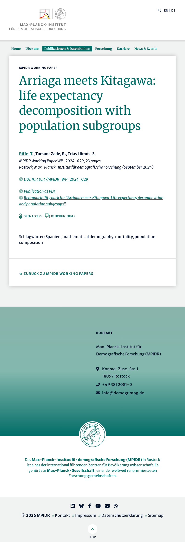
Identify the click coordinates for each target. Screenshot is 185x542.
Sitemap (156, 515)
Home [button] (16, 48)
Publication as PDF (40, 191)
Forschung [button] (103, 48)
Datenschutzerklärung (122, 515)
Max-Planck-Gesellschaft (70, 470)
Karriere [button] (123, 48)
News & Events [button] (145, 48)
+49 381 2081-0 (117, 384)
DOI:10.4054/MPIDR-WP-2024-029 (56, 179)
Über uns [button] (33, 48)
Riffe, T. (26, 153)
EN (166, 10)
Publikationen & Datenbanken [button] (67, 48)
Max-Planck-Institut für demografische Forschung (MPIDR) (87, 459)
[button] (159, 10)
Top (92, 537)
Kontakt (62, 515)
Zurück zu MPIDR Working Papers (58, 273)
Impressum (85, 515)
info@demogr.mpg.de (123, 393)
